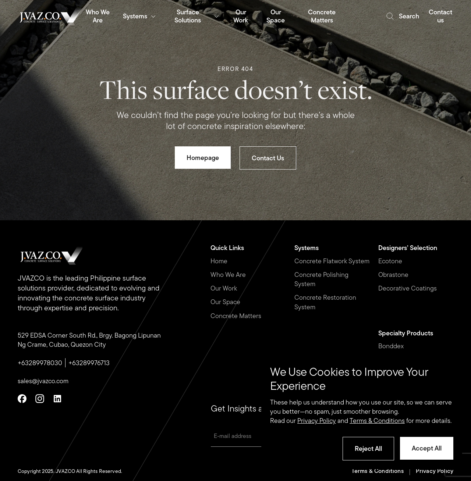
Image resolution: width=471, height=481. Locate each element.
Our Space (225, 301)
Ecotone (390, 261)
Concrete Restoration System (325, 302)
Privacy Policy (434, 471)
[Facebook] (22, 398)
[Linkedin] (57, 398)
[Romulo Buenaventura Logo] (50, 16)
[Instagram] (39, 398)
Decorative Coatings (407, 288)
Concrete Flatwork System (331, 261)
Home (218, 261)
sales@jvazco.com (43, 380)
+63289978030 (40, 362)
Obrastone (393, 274)
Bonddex (391, 345)
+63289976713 (89, 362)
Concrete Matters (235, 315)
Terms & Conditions (377, 471)
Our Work (223, 288)
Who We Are (228, 274)
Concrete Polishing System (321, 279)
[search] (402, 16)
